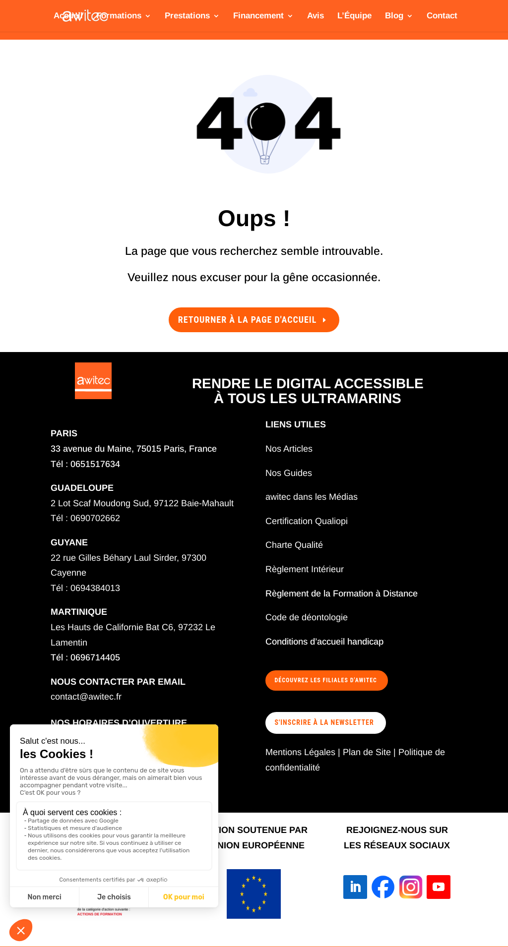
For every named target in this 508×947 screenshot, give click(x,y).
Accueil (68, 16)
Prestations (187, 16)
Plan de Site (367, 752)
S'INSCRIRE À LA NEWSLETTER (324, 722)
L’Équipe (354, 16)
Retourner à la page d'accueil (247, 319)
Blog (394, 16)
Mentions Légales (300, 752)
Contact (442, 16)
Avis (315, 16)
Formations (118, 16)
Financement (258, 16)
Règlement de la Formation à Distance (341, 593)
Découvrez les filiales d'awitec (326, 680)
